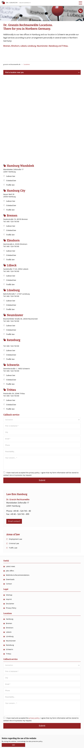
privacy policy (34, 473)
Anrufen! (80, 11)
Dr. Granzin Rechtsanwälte (16, 2)
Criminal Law (14, 543)
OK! (13, 744)
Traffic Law (13, 548)
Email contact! (14, 521)
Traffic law (10, 185)
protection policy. (37, 741)
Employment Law (15, 539)
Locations (7, 613)
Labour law (10, 176)
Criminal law (11, 180)
